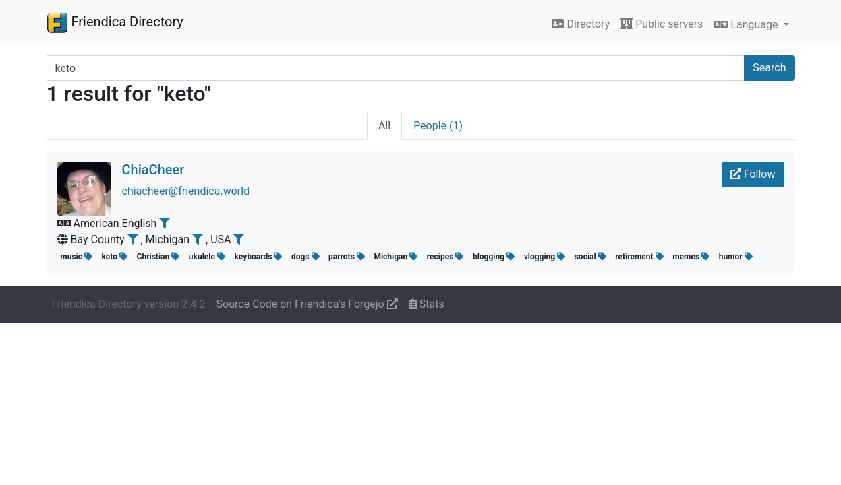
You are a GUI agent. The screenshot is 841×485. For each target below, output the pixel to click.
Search (769, 67)
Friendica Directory (115, 22)
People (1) (438, 125)
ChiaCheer (153, 170)
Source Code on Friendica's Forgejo (307, 304)
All (384, 125)
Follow (753, 174)
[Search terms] (396, 68)
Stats (426, 304)
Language (747, 24)
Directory (581, 24)
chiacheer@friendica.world (186, 191)
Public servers (661, 24)
